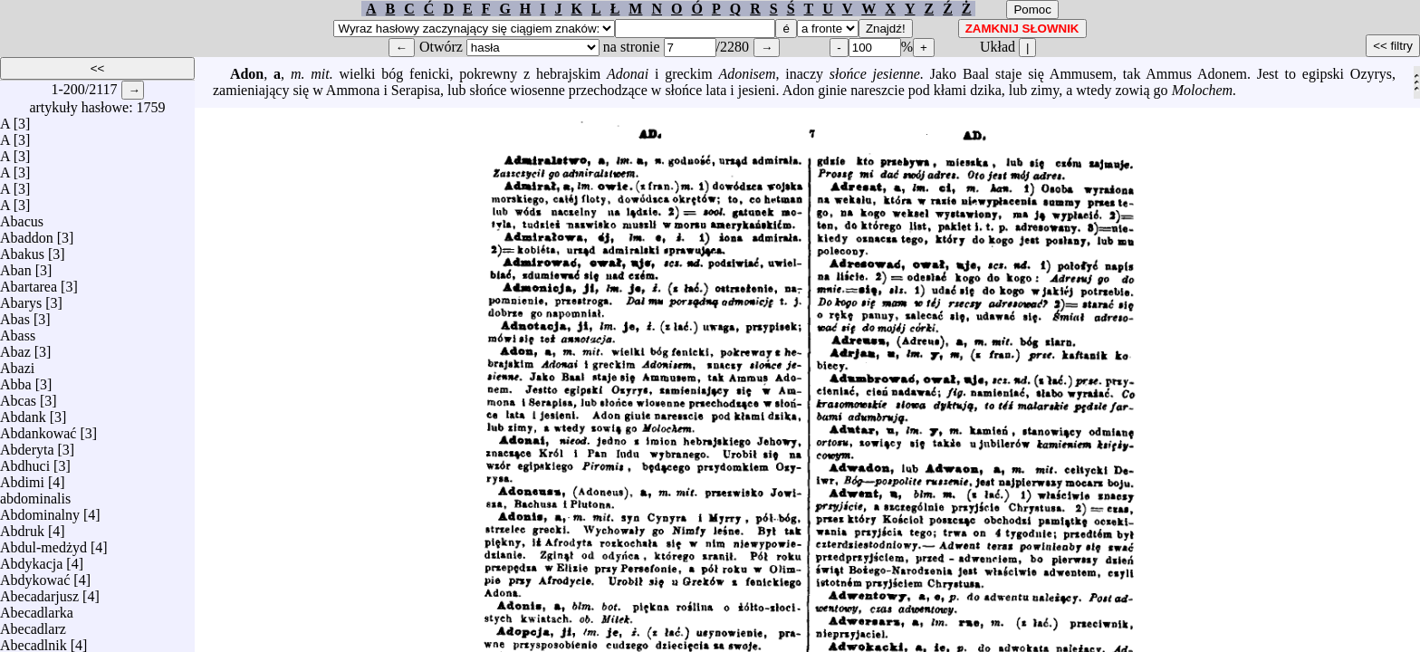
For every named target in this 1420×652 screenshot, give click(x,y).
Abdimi (22, 477)
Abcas (18, 396)
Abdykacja (31, 559)
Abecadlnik (33, 640)
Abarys (21, 298)
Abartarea (28, 282)
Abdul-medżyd (43, 543)
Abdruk (22, 526)
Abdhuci (25, 461)
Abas (15, 314)
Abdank (23, 412)
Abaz (15, 347)
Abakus (22, 249)
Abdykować (35, 575)
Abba (16, 380)
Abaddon (26, 233)
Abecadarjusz (39, 591)
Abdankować (38, 428)
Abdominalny (40, 510)
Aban (16, 265)
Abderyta (27, 445)
